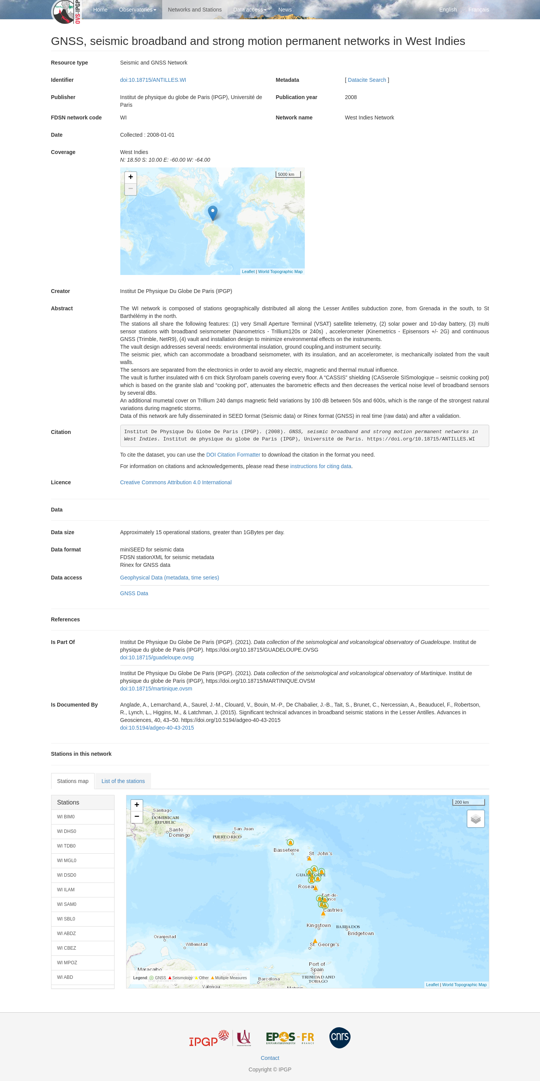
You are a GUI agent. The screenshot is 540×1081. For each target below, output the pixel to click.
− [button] (130, 189)
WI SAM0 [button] (66, 904)
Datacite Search (367, 80)
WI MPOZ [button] (67, 962)
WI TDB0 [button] (66, 846)
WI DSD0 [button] (66, 875)
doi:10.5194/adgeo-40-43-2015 (157, 728)
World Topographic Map (280, 271)
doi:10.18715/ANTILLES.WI (153, 80)
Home (100, 10)
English (448, 10)
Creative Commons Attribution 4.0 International (176, 482)
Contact (270, 1058)
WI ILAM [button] (66, 889)
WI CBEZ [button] (66, 948)
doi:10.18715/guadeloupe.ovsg (157, 657)
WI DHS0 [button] (66, 831)
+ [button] (130, 178)
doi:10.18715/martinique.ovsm (156, 688)
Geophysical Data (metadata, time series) (169, 577)
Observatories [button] (137, 10)
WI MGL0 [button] (66, 860)
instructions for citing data (320, 466)
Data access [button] (250, 10)
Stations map (73, 781)
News (285, 10)
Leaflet (248, 271)
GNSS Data (134, 593)
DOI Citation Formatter (233, 455)
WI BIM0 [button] (66, 816)
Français (479, 10)
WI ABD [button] (65, 977)
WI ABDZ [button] (66, 933)
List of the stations (123, 781)
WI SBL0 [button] (66, 919)
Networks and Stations (195, 10)
